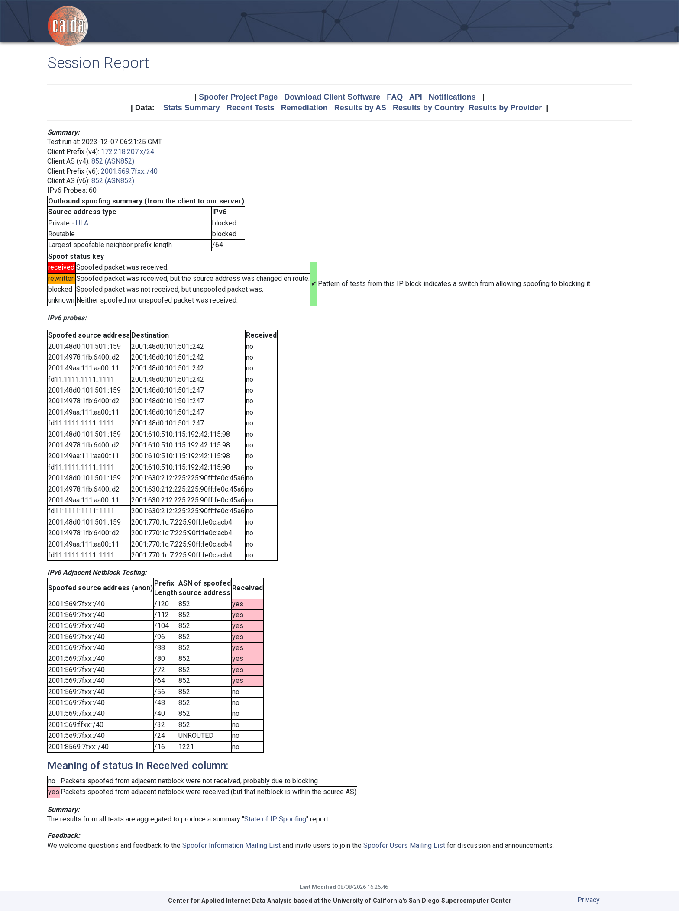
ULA (82, 223)
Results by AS (360, 107)
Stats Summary (191, 107)
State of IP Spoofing (275, 819)
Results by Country (428, 107)
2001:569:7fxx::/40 (129, 171)
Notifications (452, 97)
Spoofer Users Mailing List (404, 845)
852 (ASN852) (112, 161)
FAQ (395, 97)
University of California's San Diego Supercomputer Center (422, 901)
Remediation (304, 107)
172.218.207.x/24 (127, 152)
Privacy (588, 900)
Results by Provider (505, 107)
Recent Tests (250, 107)
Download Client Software (332, 97)
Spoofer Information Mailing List (231, 845)
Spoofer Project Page (238, 97)
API (415, 97)
